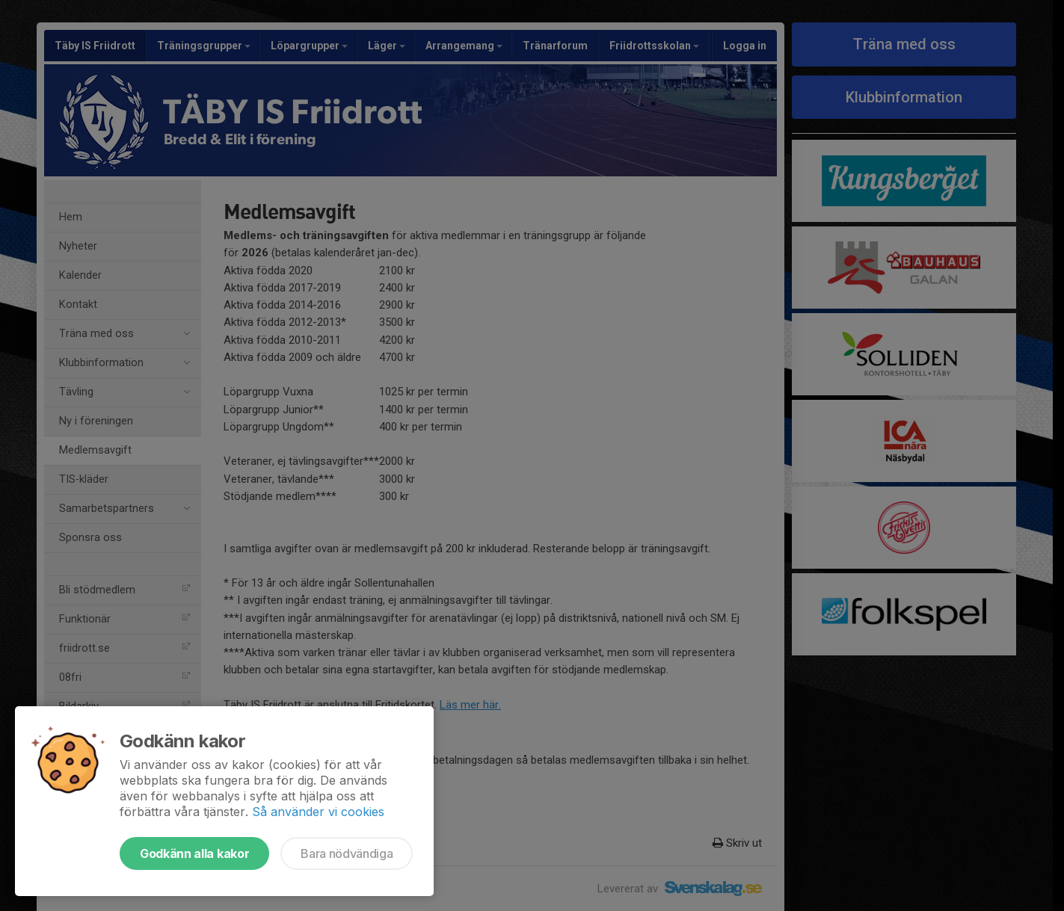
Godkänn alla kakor (194, 853)
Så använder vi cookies (318, 811)
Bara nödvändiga (347, 853)
